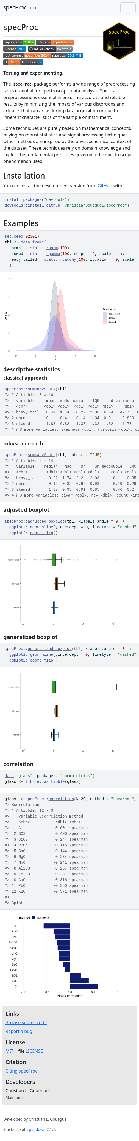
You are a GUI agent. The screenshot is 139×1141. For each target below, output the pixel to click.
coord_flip (41, 533)
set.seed (14, 236)
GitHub (105, 186)
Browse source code (26, 1022)
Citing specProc (21, 1071)
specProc (14, 7)
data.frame (32, 242)
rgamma (53, 254)
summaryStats (41, 389)
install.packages (23, 200)
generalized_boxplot (50, 649)
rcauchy (68, 259)
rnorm (52, 248)
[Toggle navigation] (128, 7)
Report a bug (18, 1031)
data (9, 776)
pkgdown (37, 1129)
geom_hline (41, 527)
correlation (61, 799)
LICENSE (34, 1051)
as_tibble (54, 782)
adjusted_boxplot (46, 521)
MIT (9, 1051)
